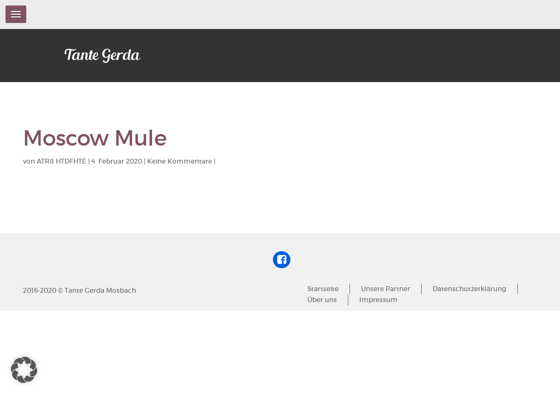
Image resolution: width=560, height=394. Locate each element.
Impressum (378, 300)
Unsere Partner (385, 289)
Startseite (323, 289)
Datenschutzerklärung (469, 289)
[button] (24, 370)
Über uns (322, 300)
